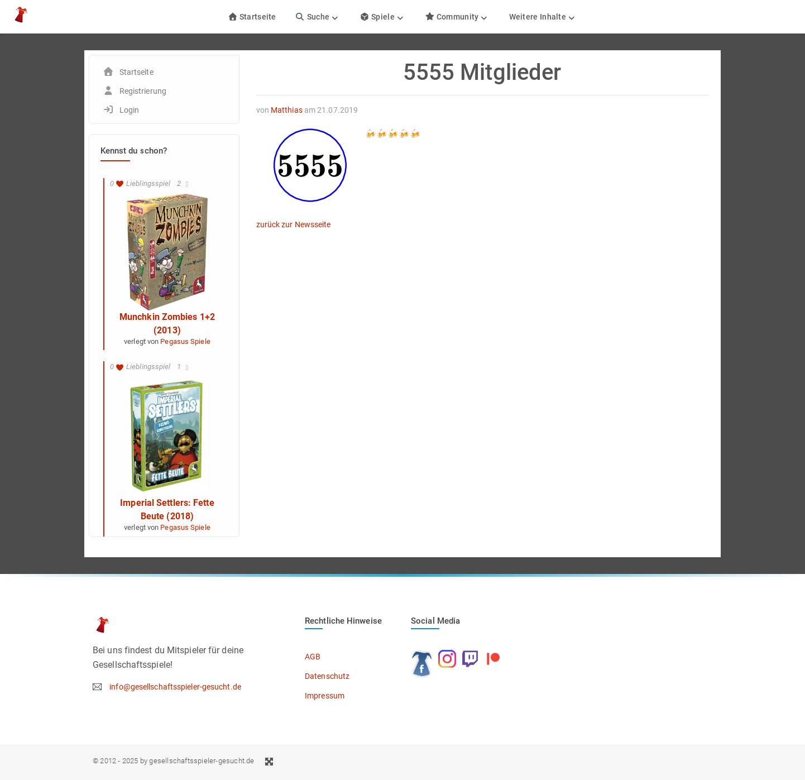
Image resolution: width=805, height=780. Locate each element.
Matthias (287, 110)
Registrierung (142, 91)
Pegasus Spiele (185, 341)
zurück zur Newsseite (293, 224)
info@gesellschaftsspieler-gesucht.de (175, 686)
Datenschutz (327, 676)
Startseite (252, 16)
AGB (312, 656)
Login (129, 110)
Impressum (324, 695)
